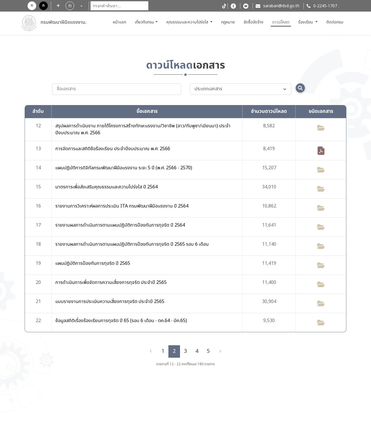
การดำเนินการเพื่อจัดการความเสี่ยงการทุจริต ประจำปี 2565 (111, 282)
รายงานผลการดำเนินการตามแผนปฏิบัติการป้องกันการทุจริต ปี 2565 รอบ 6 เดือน (132, 244)
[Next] (220, 351)
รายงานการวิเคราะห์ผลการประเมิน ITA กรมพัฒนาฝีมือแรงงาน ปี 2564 (121, 206)
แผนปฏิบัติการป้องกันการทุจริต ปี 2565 (92, 263)
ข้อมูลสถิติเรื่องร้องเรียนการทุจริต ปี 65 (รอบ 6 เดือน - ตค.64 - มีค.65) (121, 320)
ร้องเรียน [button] (306, 22)
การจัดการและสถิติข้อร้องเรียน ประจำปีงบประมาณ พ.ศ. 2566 (112, 149)
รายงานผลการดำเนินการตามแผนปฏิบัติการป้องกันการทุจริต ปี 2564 (120, 225)
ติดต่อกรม (334, 22)
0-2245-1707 (325, 6)
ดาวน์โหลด (281, 22)
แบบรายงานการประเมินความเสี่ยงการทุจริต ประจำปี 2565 (109, 301)
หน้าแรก (120, 22)
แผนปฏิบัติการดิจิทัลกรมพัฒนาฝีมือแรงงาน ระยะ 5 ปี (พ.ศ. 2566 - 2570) (123, 168)
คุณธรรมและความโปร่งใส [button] (187, 22)
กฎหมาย (228, 22)
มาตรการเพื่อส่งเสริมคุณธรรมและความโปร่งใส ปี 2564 (106, 187)
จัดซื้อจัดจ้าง (253, 22)
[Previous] (150, 351)
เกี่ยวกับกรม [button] (144, 22)
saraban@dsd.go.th (281, 6)
